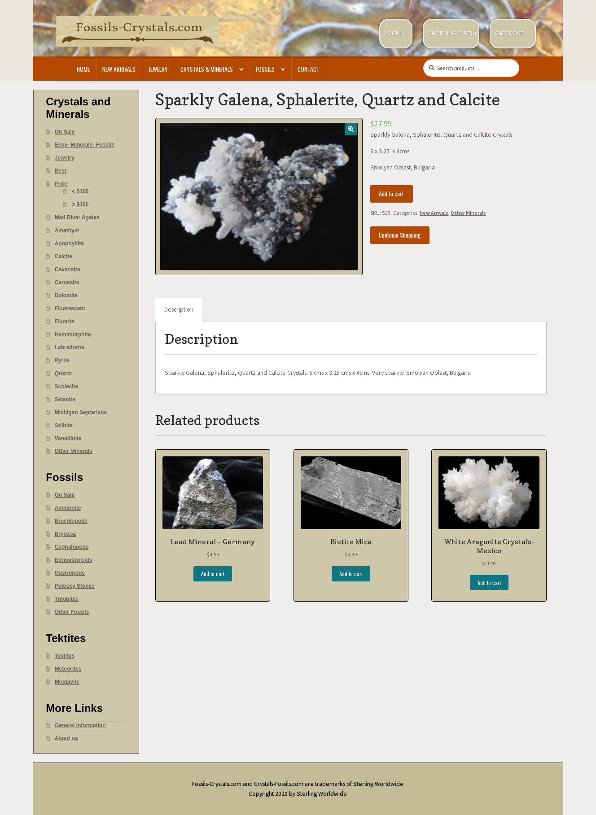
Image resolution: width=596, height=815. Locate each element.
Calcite (63, 256)
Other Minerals (468, 212)
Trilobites (67, 599)
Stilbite (64, 425)
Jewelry (158, 69)
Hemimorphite (73, 334)
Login (393, 33)
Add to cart (391, 193)
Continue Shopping (400, 234)
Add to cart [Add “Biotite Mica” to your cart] (351, 573)
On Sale (65, 132)
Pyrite (62, 360)
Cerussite (67, 282)
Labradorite (69, 347)
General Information (80, 725)
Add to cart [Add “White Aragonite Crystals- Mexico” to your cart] (489, 582)
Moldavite (67, 682)
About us (66, 738)
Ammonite (68, 508)
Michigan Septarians (81, 412)
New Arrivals (119, 69)
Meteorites (68, 669)
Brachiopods (71, 521)
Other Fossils (72, 612)
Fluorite (64, 321)
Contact (309, 69)
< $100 (80, 191)
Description (178, 309)
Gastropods (70, 573)
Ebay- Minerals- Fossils (84, 145)
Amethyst (67, 230)
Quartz (63, 373)
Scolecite (67, 386)
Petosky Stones (75, 586)
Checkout (509, 33)
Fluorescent (70, 308)
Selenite (65, 399)
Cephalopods (72, 547)
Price (61, 184)
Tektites (64, 656)
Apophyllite (69, 243)
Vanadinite (68, 438)
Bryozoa (65, 534)
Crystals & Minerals (206, 69)
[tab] (178, 310)
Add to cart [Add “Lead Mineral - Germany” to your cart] (212, 573)
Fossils (265, 69)
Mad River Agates (77, 217)
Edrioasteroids (73, 560)
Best (60, 171)
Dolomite (66, 295)
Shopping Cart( (450, 33)
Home (83, 69)
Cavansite (67, 269)
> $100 (80, 204)
